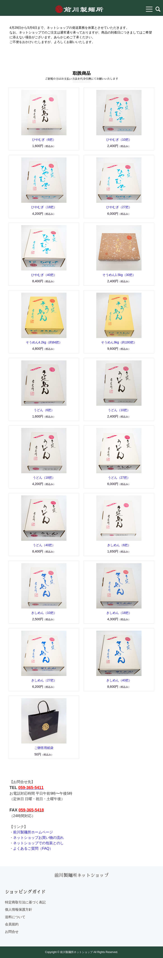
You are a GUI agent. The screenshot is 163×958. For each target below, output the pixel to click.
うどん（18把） (44, 477)
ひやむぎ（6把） (44, 139)
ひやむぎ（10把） (119, 139)
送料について (15, 917)
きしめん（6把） (119, 545)
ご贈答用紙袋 (43, 748)
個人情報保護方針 (18, 909)
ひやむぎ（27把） (119, 207)
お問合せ (12, 932)
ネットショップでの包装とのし (38, 843)
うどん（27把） (119, 477)
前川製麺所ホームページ (33, 832)
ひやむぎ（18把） (44, 207)
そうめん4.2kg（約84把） (44, 342)
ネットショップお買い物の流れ (38, 838)
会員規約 (12, 924)
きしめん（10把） (44, 613)
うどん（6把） (44, 410)
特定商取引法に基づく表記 (25, 902)
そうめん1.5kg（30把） (119, 275)
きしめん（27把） (44, 680)
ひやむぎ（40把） (44, 275)
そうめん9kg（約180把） (119, 342)
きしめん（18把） (119, 613)
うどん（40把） (44, 545)
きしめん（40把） (119, 680)
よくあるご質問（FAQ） (33, 848)
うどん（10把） (119, 410)
